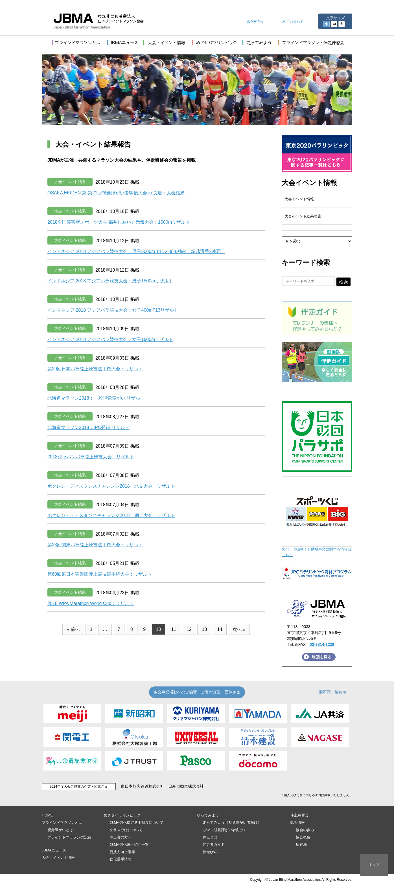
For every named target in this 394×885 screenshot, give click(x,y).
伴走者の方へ (121, 837)
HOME (47, 815)
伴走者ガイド (214, 844)
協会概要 (303, 837)
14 (219, 629)
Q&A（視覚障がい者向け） (225, 830)
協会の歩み (305, 830)
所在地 (301, 844)
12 (189, 629)
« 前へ (73, 629)
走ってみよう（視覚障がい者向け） (232, 822)
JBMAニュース (54, 850)
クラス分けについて (126, 830)
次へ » (239, 629)
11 (173, 629)
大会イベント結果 (70, 181)
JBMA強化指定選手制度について (136, 822)
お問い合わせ (293, 21)
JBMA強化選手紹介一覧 (129, 844)
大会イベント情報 (309, 182)
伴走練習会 (299, 815)
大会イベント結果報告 (302, 216)
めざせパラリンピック (122, 815)
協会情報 (297, 822)
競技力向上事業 (122, 852)
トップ (374, 865)
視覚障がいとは (60, 830)
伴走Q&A (210, 852)
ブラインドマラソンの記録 (69, 837)
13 (204, 629)
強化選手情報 (121, 859)
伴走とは (210, 837)
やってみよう (208, 815)
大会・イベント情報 (58, 857)
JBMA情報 (255, 21)
